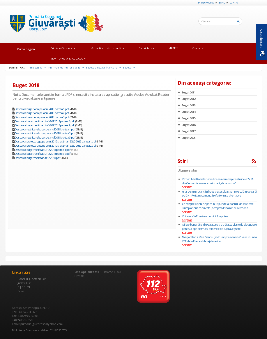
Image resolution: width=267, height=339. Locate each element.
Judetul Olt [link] (24, 283)
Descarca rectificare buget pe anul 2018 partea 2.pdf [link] (45, 133)
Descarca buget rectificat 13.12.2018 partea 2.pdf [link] (43, 154)
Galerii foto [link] (146, 48)
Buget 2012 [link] (187, 99)
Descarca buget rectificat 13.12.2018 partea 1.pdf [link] (43, 150)
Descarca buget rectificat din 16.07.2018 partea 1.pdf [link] (45, 121)
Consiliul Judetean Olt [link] (32, 279)
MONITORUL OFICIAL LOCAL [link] (68, 58)
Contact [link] (235, 2)
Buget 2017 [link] (187, 131)
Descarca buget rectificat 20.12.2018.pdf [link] (37, 158)
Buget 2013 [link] (187, 105)
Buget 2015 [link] (187, 118)
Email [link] (222, 2)
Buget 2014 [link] (187, 112)
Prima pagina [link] (206, 2)
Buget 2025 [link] (187, 138)
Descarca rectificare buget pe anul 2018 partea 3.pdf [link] (45, 137)
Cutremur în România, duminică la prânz (205, 216)
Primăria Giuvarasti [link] (63, 48)
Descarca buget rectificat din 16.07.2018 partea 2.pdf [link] (45, 125)
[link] (54, 24)
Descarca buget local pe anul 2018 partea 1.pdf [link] (42, 109)
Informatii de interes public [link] (107, 48)
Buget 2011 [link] (187, 92)
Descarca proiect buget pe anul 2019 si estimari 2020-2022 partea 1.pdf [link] (55, 141)
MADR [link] (173, 48)
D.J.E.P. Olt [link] (24, 287)
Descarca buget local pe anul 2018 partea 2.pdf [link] (42, 113)
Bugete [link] (129, 67)
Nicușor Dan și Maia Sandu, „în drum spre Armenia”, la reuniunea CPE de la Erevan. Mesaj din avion (219, 239)
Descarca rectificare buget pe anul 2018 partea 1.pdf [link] (45, 129)
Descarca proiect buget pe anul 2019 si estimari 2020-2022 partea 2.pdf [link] (55, 146)
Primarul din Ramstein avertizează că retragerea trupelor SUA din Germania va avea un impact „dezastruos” (217, 181)
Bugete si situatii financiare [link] (103, 67)
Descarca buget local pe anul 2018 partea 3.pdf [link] (42, 117)
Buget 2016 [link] (187, 125)
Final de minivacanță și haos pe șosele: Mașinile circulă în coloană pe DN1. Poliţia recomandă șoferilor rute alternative (219, 194)
